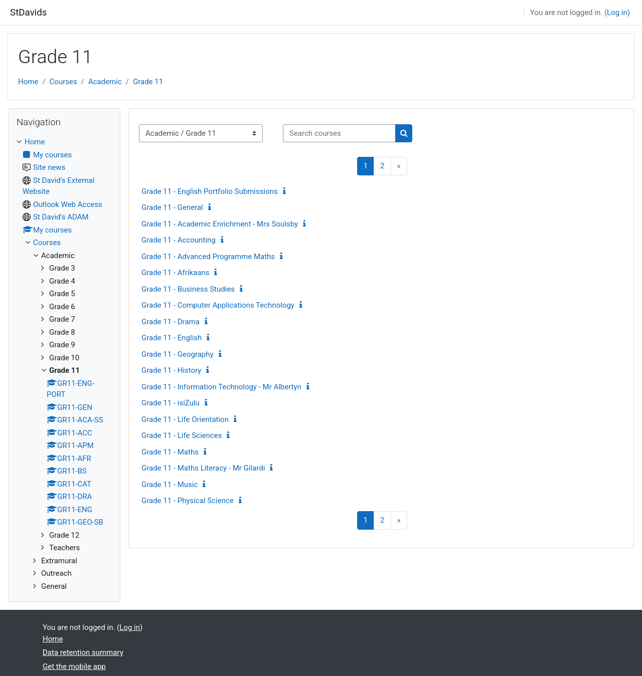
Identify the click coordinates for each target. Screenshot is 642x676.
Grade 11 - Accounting (178, 240)
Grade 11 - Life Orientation (185, 419)
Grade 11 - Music (169, 484)
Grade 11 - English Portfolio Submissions (209, 191)
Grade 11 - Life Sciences (181, 435)
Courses (63, 81)
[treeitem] (64, 364)
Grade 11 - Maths (170, 452)
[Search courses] (339, 133)
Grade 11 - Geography (177, 354)
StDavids (28, 12)
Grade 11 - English (171, 337)
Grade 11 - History (171, 370)
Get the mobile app (74, 666)
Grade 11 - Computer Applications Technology (217, 305)
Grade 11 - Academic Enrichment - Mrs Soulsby (219, 224)
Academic (105, 81)
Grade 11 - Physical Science (187, 500)
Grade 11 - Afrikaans (175, 272)
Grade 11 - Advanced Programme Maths (208, 256)
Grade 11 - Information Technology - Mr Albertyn (221, 386)
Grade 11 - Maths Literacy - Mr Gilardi (203, 468)
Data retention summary (83, 652)
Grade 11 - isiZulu (170, 402)
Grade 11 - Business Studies (188, 289)
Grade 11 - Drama (170, 321)
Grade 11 (148, 81)
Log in (617, 12)
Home (28, 81)
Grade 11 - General (172, 207)
